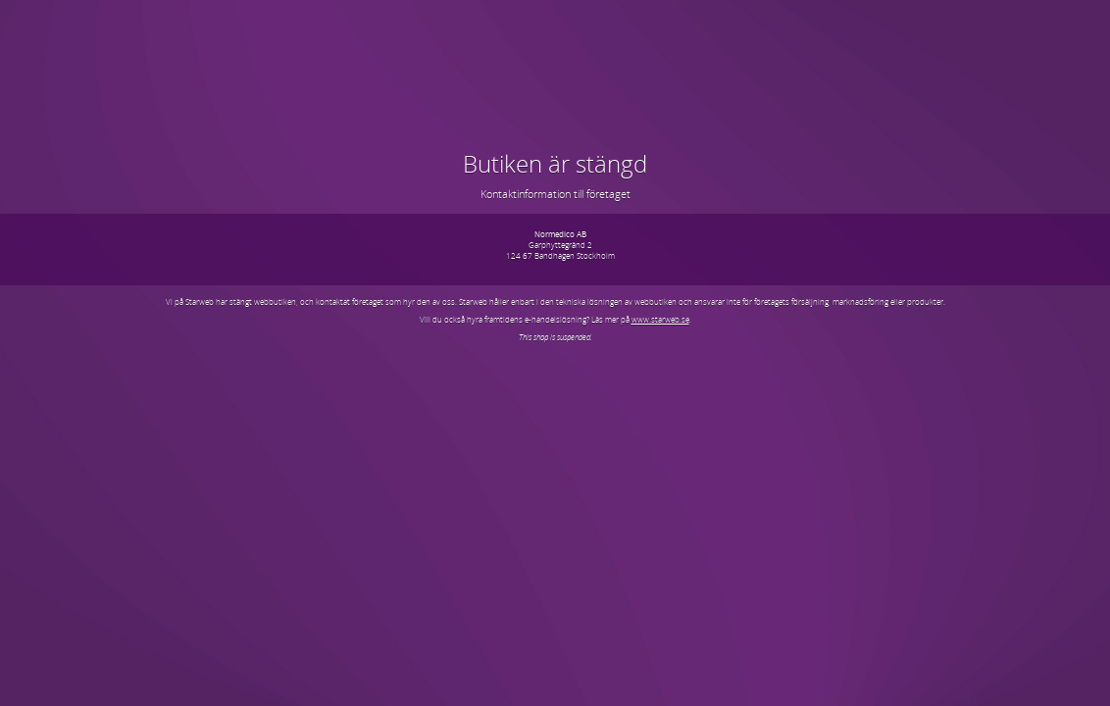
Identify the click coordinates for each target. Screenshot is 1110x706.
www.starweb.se (660, 319)
